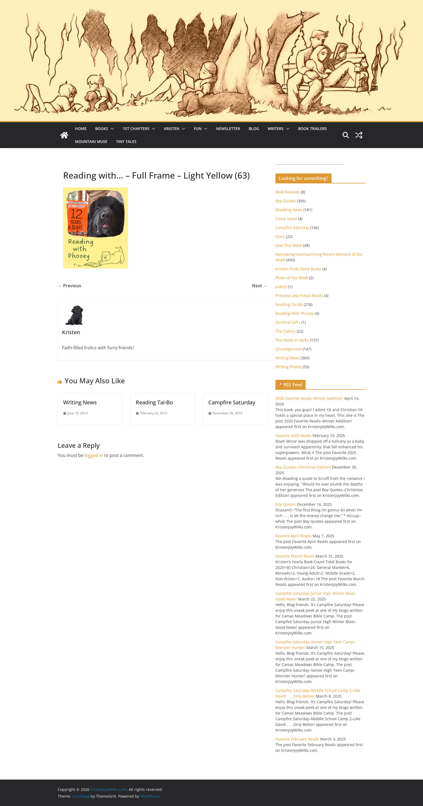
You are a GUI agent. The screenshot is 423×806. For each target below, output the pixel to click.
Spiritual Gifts (287, 322)
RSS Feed (293, 385)
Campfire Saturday (231, 402)
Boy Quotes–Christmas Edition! (303, 467)
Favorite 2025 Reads (293, 435)
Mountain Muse (91, 141)
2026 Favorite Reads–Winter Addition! (309, 398)
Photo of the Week (291, 277)
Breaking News (288, 209)
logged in (93, 455)
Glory (280, 236)
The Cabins (285, 331)
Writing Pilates (288, 366)
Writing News (80, 402)
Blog (254, 128)
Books (101, 128)
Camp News (286, 218)
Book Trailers (312, 128)
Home (81, 128)
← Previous (69, 286)
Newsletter (228, 128)
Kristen (171, 128)
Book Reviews (287, 191)
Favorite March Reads (295, 556)
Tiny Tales (126, 141)
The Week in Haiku (292, 340)
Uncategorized (288, 348)
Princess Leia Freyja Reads (299, 295)
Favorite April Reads (293, 535)
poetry (281, 286)
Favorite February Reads (297, 739)
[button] (111, 128)
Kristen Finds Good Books (298, 268)
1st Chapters (136, 128)
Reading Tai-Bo (154, 402)
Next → (259, 286)
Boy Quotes (285, 200)
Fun (198, 128)
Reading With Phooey (294, 313)
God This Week (288, 245)
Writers (276, 128)
